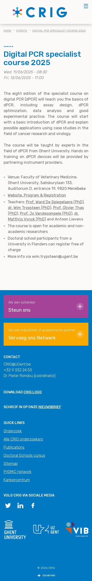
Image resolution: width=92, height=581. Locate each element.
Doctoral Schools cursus (24, 455)
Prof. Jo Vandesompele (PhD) (46, 213)
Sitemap (11, 463)
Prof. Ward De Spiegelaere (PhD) (55, 202)
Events (21, 30)
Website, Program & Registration (37, 195)
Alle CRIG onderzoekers (23, 439)
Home (7, 30)
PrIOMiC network (17, 471)
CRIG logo (33, 392)
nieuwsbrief (49, 407)
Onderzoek (13, 431)
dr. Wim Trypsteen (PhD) (29, 207)
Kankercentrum (17, 480)
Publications (14, 447)
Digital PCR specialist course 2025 (59, 30)
